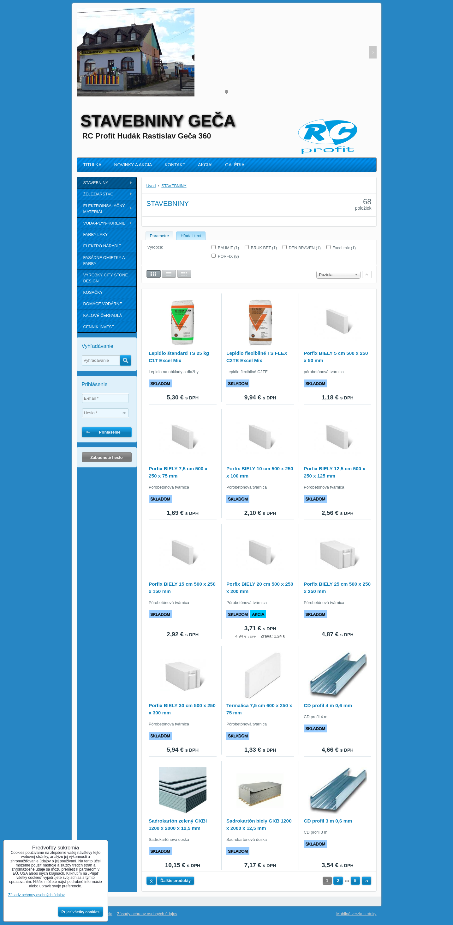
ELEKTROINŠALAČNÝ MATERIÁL (104, 208)
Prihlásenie (109, 432)
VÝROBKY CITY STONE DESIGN (105, 278)
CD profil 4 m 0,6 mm (328, 705)
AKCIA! (205, 164)
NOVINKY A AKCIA (133, 164)
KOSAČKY (93, 292)
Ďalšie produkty (175, 880)
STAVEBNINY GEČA (157, 121)
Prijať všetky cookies (81, 912)
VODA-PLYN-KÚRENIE (104, 223)
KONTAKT (175, 164)
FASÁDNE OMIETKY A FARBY (104, 260)
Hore (151, 881)
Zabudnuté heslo (106, 457)
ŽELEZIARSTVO (98, 194)
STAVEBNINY (95, 182)
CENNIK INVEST (98, 326)
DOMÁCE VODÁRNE (102, 303)
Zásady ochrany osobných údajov (147, 913)
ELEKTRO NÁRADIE (102, 246)
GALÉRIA (234, 164)
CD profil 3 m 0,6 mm (328, 820)
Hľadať (125, 360)
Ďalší (366, 881)
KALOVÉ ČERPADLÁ (102, 315)
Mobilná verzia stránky (356, 913)
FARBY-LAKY (95, 234)
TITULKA (92, 164)
